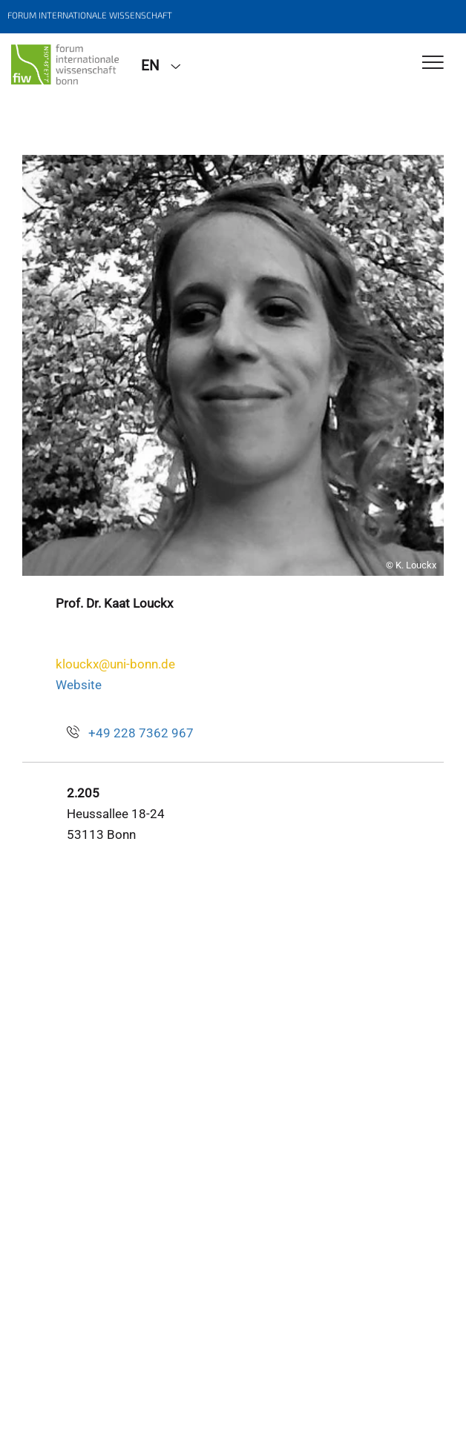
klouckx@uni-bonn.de (115, 664)
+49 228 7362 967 (141, 733)
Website (79, 684)
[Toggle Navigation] (433, 63)
